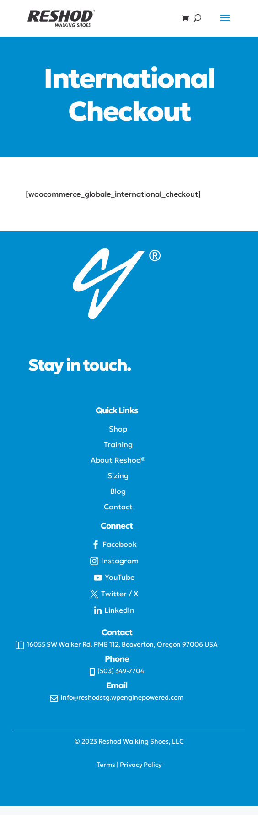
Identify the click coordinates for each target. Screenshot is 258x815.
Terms (106, 765)
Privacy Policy (140, 765)
